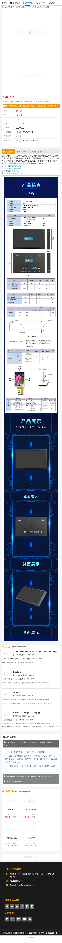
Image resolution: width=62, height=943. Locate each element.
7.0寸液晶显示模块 (34, 7)
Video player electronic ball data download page (35, 651)
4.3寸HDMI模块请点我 (11, 168)
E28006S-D (50, 810)
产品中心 (10, 7)
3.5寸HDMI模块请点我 (11, 166)
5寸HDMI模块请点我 (10, 171)
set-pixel (17, 692)
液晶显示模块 (21, 7)
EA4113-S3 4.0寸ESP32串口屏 (26, 713)
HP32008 (12, 838)
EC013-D (17, 672)
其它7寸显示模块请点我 (12, 173)
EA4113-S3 (31, 810)
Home (4, 7)
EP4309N (12, 810)
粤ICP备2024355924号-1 (47, 933)
